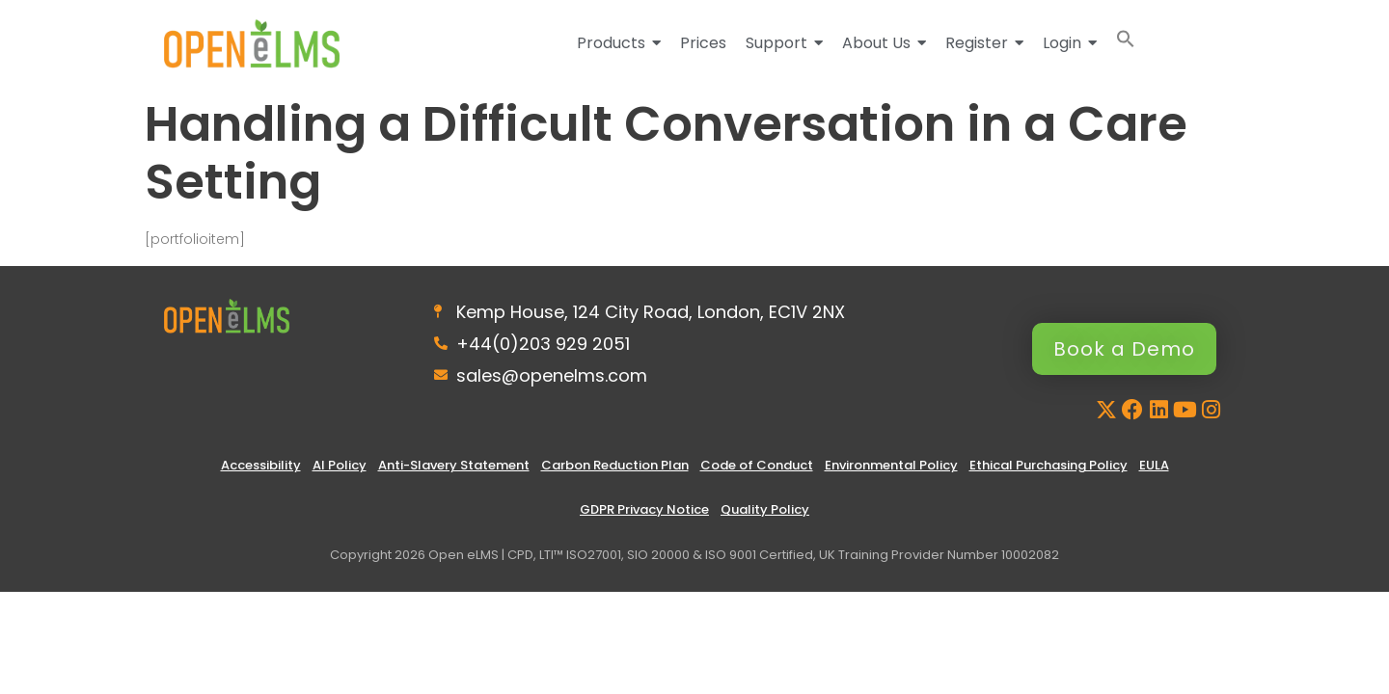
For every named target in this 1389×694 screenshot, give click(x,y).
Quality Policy (765, 509)
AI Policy (340, 465)
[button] (1125, 43)
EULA (1154, 465)
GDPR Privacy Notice (644, 509)
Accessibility (261, 465)
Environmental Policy (891, 465)
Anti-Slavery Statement (454, 465)
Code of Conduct (756, 465)
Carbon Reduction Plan (615, 465)
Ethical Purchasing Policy (1048, 465)
